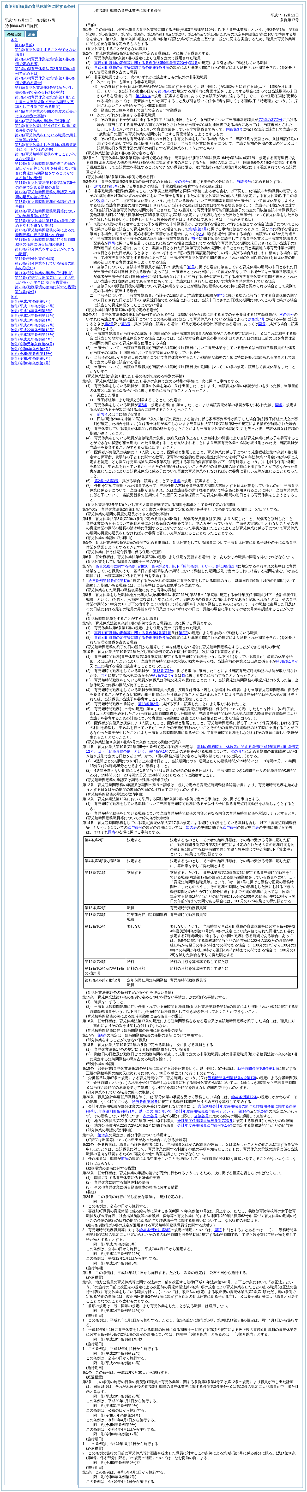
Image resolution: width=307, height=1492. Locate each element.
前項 (124, 1158)
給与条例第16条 (145, 1101)
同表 (255, 827)
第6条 (102, 1035)
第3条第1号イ (287, 661)
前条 (176, 481)
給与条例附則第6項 (155, 1230)
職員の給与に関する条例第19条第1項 (166, 566)
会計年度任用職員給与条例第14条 (205, 1125)
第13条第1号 (163, 671)
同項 (218, 1230)
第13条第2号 (148, 704)
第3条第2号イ (163, 675)
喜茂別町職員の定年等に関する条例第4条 (146, 63)
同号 (104, 675)
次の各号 (181, 181)
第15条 (103, 1135)
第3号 (113, 186)
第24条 (263, 1111)
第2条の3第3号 (106, 481)
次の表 (191, 827)
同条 (278, 405)
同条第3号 (234, 129)
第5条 (142, 405)
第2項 (183, 633)
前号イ (102, 414)
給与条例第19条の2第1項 (108, 580)
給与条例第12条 (244, 1097)
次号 (97, 186)
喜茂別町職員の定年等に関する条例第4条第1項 (132, 633)
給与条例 (135, 827)
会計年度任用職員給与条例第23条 (205, 1121)
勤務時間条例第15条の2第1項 (232, 1078)
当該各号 (244, 181)
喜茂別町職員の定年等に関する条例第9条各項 (131, 67)
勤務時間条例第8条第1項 (257, 1068)
